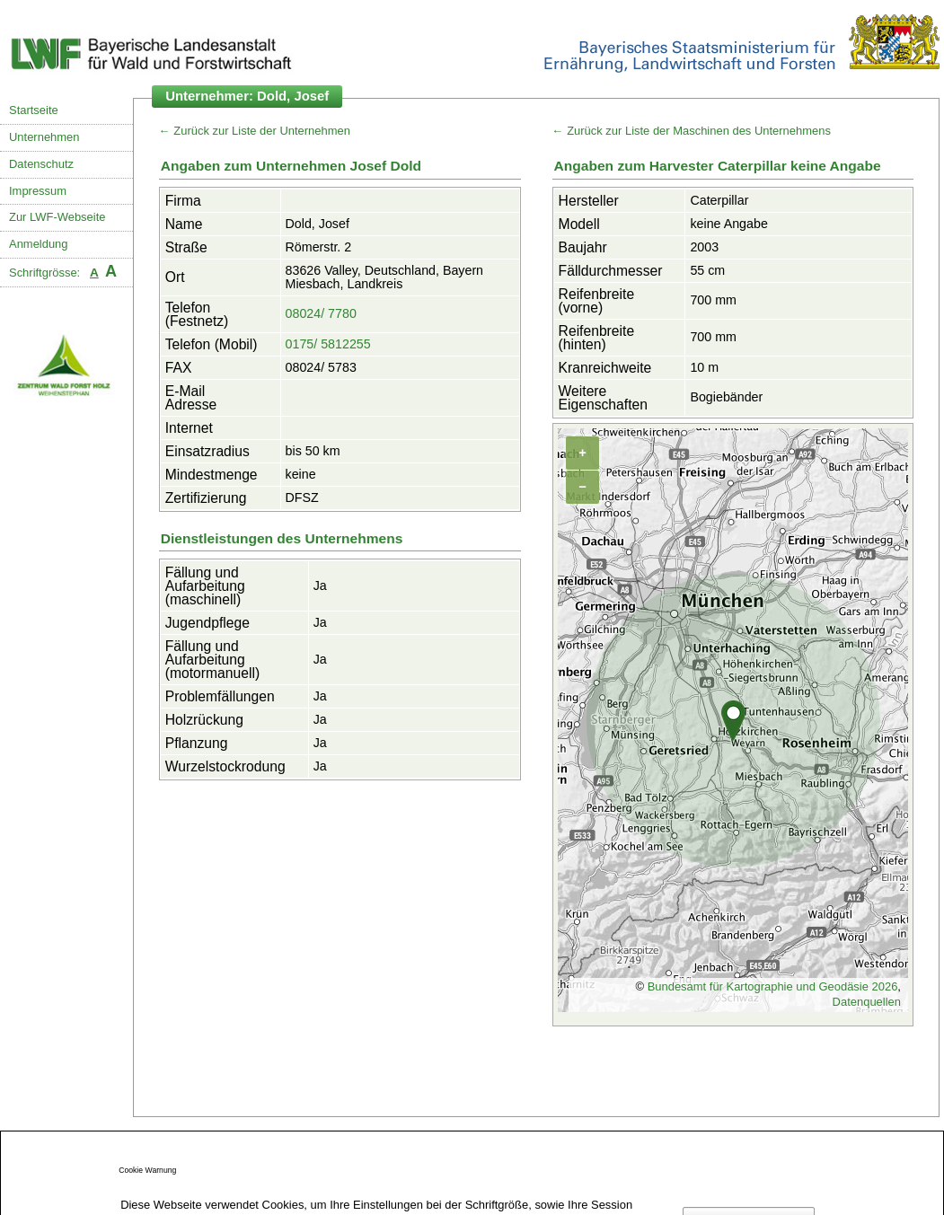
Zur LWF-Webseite (57, 217)
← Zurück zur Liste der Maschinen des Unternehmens (691, 130)
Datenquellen (867, 1001)
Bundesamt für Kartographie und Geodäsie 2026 (773, 986)
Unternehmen (44, 137)
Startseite (33, 110)
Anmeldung (38, 244)
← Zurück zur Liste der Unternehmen (254, 130)
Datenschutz (41, 164)
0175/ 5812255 (328, 344)
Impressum (37, 191)
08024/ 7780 (321, 313)
